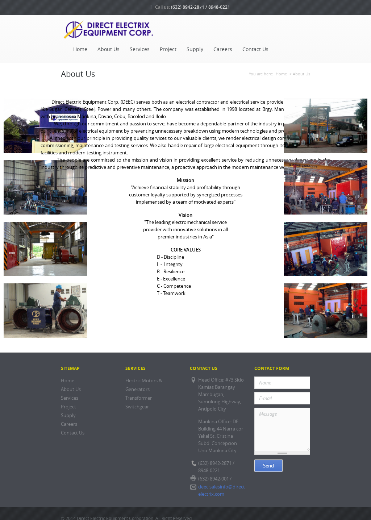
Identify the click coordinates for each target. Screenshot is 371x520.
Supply (195, 49)
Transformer (138, 398)
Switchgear (137, 407)
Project (168, 49)
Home (80, 49)
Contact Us (255, 49)
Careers (222, 49)
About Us (108, 49)
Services (140, 49)
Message (282, 429)
